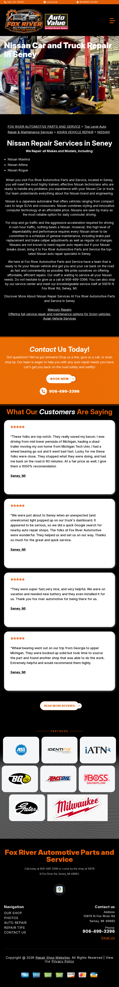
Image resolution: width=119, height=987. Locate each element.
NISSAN (103, 132)
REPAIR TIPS (14, 927)
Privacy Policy (63, 961)
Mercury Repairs (60, 310)
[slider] (17, 426)
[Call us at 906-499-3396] (59, 391)
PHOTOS (11, 918)
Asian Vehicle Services (59, 318)
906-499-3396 (76, 279)
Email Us (108, 938)
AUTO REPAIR (15, 923)
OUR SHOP (13, 913)
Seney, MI (18, 476)
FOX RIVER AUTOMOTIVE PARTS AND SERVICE (44, 126)
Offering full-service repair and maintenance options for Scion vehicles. (59, 314)
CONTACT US (15, 932)
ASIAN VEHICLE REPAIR (75, 132)
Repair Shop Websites (52, 957)
